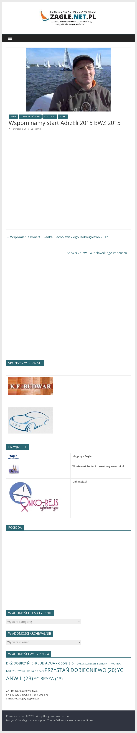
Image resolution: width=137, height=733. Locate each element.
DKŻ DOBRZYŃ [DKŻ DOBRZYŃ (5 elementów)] (20, 663)
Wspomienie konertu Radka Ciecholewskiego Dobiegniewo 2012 (57, 237)
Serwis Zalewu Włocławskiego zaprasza (99, 253)
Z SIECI (63, 116)
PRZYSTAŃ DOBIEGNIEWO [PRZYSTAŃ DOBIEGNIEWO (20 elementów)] (80, 670)
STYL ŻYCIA (49, 116)
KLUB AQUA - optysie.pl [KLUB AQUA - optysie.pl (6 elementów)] (57, 663)
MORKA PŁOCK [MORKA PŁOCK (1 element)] (35, 671)
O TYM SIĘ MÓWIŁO (30, 116)
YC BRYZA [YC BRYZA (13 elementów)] (48, 678)
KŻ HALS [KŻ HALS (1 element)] (85, 664)
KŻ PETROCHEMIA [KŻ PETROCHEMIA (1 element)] (100, 664)
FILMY (13, 116)
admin (37, 128)
